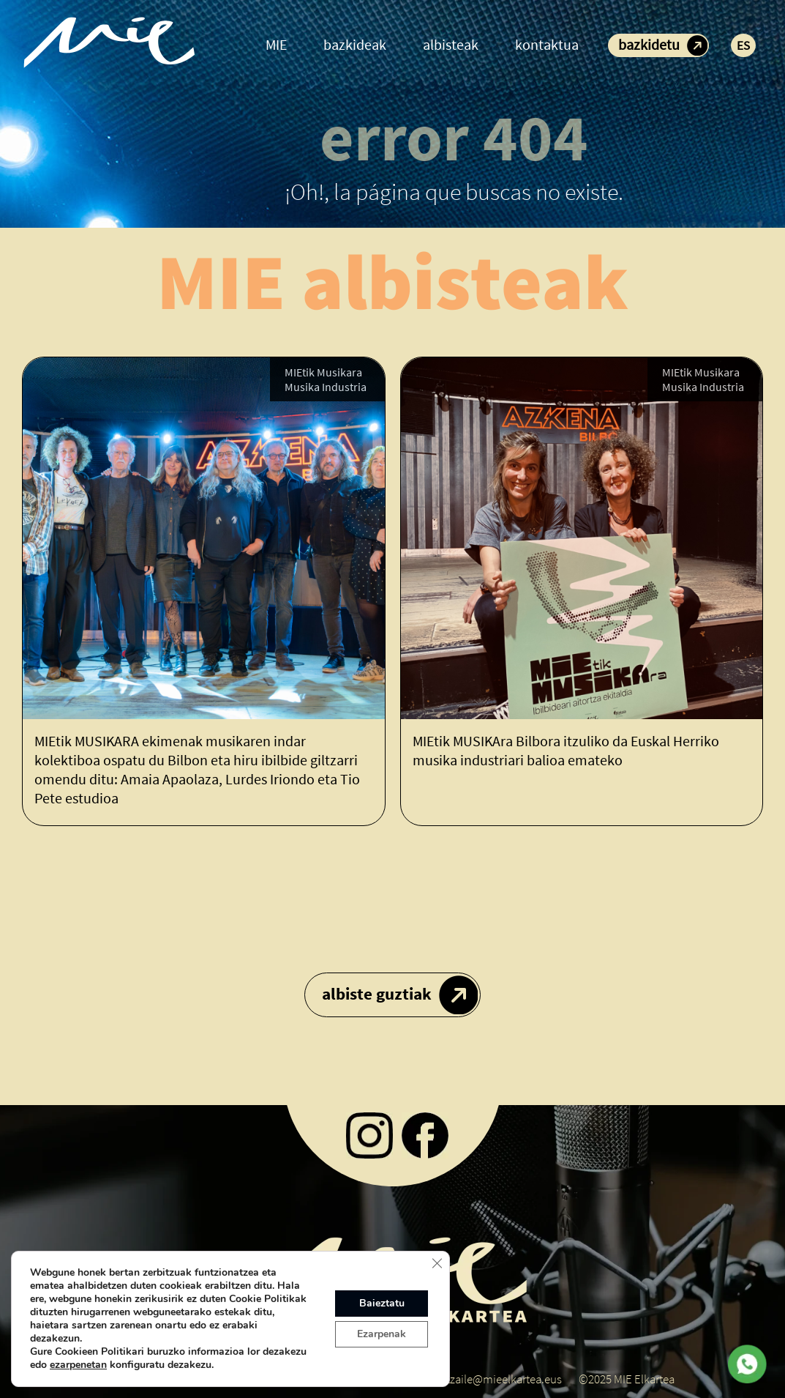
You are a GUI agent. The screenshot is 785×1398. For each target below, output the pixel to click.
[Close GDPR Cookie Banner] (437, 1263)
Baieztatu (382, 1303)
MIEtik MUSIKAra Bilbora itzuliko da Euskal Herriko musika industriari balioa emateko (566, 750)
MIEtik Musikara (323, 372)
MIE (276, 44)
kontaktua (547, 44)
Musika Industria (326, 386)
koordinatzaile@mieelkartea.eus (482, 1379)
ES (743, 45)
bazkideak (354, 44)
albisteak (450, 44)
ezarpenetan (78, 1365)
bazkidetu (649, 44)
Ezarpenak (381, 1334)
